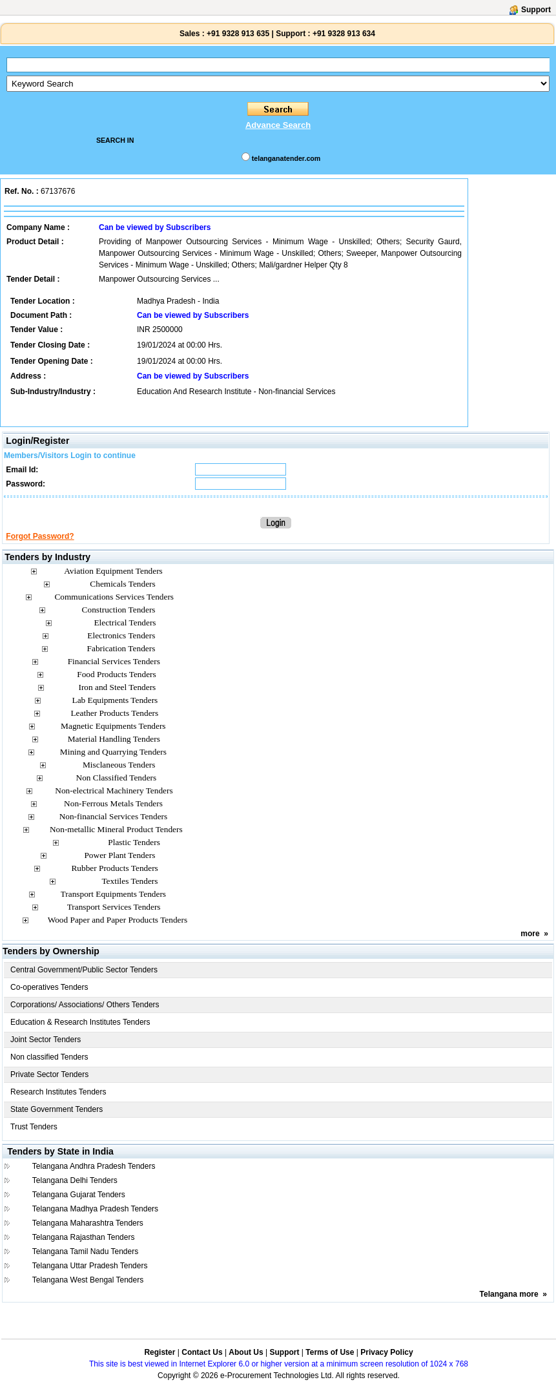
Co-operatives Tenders (49, 987)
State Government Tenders (56, 1109)
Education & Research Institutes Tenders (80, 1022)
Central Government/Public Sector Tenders (84, 969)
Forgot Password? (40, 536)
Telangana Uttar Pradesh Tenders (90, 1265)
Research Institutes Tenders (58, 1091)
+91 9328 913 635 (237, 33)
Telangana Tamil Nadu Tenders (85, 1251)
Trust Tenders (33, 1126)
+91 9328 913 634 (344, 33)
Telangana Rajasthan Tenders (83, 1237)
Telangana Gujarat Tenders (78, 1194)
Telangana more (509, 1294)
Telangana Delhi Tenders (75, 1180)
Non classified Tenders (49, 1057)
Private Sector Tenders (49, 1074)
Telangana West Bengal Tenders (87, 1279)
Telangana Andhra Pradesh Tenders (94, 1166)
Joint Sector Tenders (45, 1039)
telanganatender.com (286, 158)
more (529, 933)
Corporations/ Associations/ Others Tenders (85, 1004)
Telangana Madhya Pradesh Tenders (95, 1208)
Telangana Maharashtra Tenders (87, 1223)
